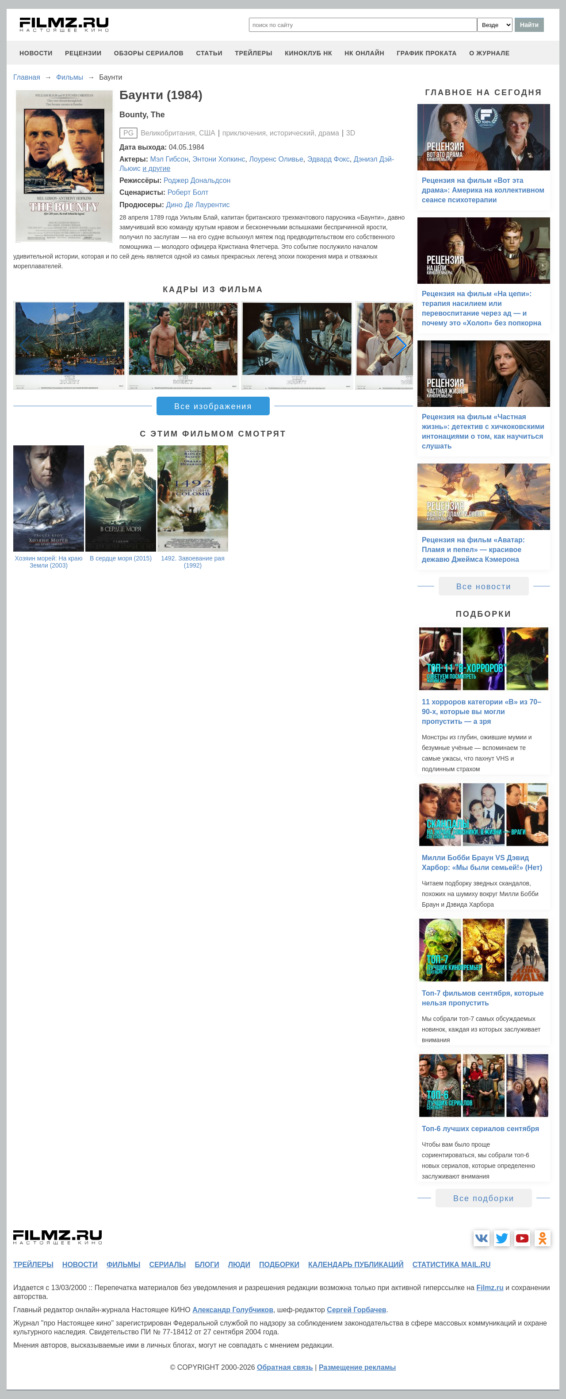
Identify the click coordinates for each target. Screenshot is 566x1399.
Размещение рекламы (357, 1367)
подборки (279, 1264)
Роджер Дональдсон (197, 180)
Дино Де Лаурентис (197, 205)
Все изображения (213, 406)
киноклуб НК (308, 53)
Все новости (484, 586)
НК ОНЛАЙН (364, 53)
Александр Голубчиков (232, 1310)
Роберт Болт (188, 192)
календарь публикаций (356, 1264)
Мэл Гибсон (169, 159)
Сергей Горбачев (356, 1310)
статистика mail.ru (452, 1264)
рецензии (83, 53)
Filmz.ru (489, 1287)
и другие (156, 168)
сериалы (167, 1264)
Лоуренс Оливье (276, 159)
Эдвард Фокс (328, 159)
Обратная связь (285, 1367)
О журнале (489, 53)
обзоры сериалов (149, 53)
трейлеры (253, 53)
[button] (401, 345)
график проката (427, 53)
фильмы (123, 1264)
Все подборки (483, 1198)
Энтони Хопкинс (218, 159)
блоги (207, 1264)
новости (36, 53)
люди (239, 1264)
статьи (209, 53)
